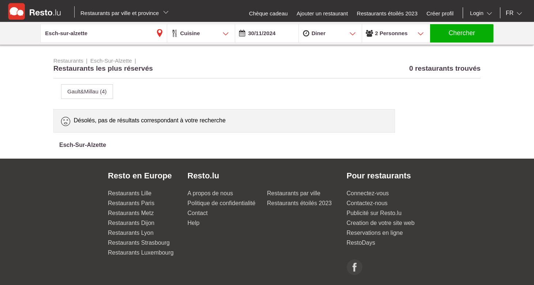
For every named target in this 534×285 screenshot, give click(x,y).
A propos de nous (210, 193)
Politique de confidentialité (222, 203)
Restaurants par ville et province (124, 13)
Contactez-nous (367, 203)
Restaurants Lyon (131, 233)
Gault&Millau (87, 91)
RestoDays (361, 243)
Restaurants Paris (131, 203)
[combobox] (482, 13)
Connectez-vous (368, 193)
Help (194, 223)
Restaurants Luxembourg (141, 252)
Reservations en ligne (375, 233)
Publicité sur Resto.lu (374, 213)
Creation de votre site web (381, 223)
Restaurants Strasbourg (139, 243)
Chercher (462, 33)
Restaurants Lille (129, 193)
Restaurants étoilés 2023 (299, 203)
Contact (198, 213)
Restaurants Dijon (131, 223)
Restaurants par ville (293, 193)
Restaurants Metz (131, 213)
